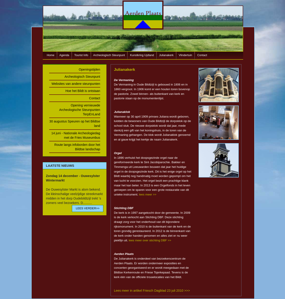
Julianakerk (166, 55)
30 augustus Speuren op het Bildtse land (74, 124)
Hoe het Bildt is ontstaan (82, 91)
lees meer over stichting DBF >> (150, 240)
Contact (202, 55)
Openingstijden (89, 69)
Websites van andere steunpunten (76, 83)
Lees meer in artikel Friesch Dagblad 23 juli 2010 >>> (152, 290)
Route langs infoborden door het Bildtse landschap (77, 147)
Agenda (64, 55)
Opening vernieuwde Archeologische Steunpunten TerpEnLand (79, 110)
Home (50, 55)
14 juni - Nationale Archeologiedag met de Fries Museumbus (75, 135)
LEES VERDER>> (87, 208)
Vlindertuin (185, 55)
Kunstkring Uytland (142, 55)
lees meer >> (147, 194)
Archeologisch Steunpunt (109, 55)
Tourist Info (81, 55)
